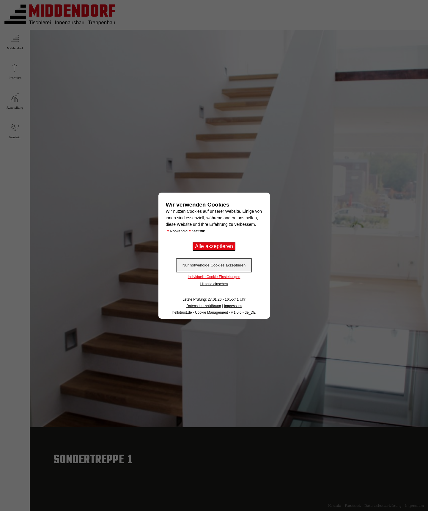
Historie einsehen (214, 284)
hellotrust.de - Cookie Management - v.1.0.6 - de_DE (214, 312)
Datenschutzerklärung (203, 306)
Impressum (233, 306)
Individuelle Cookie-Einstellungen (214, 277)
